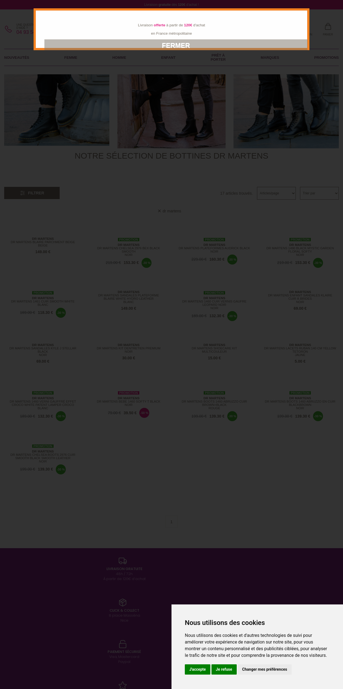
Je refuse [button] (224, 669)
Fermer (176, 45)
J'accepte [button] (197, 669)
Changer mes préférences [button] (264, 669)
